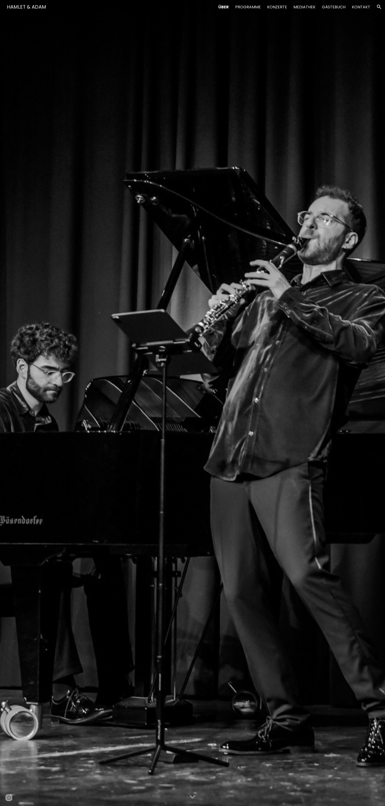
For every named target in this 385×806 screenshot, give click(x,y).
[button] (379, 7)
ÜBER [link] (223, 7)
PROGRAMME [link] (248, 7)
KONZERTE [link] (277, 7)
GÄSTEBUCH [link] (333, 7)
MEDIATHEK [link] (304, 7)
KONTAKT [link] (361, 7)
